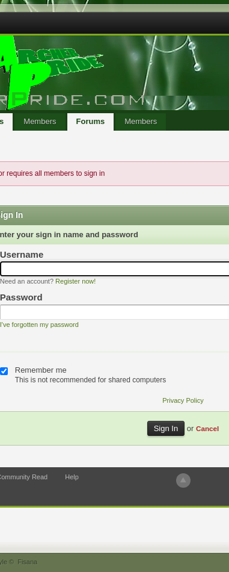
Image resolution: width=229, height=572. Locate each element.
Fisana (27, 561)
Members (39, 121)
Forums (90, 121)
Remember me (41, 370)
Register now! (75, 281)
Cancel (207, 428)
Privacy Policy (182, 400)
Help (72, 476)
